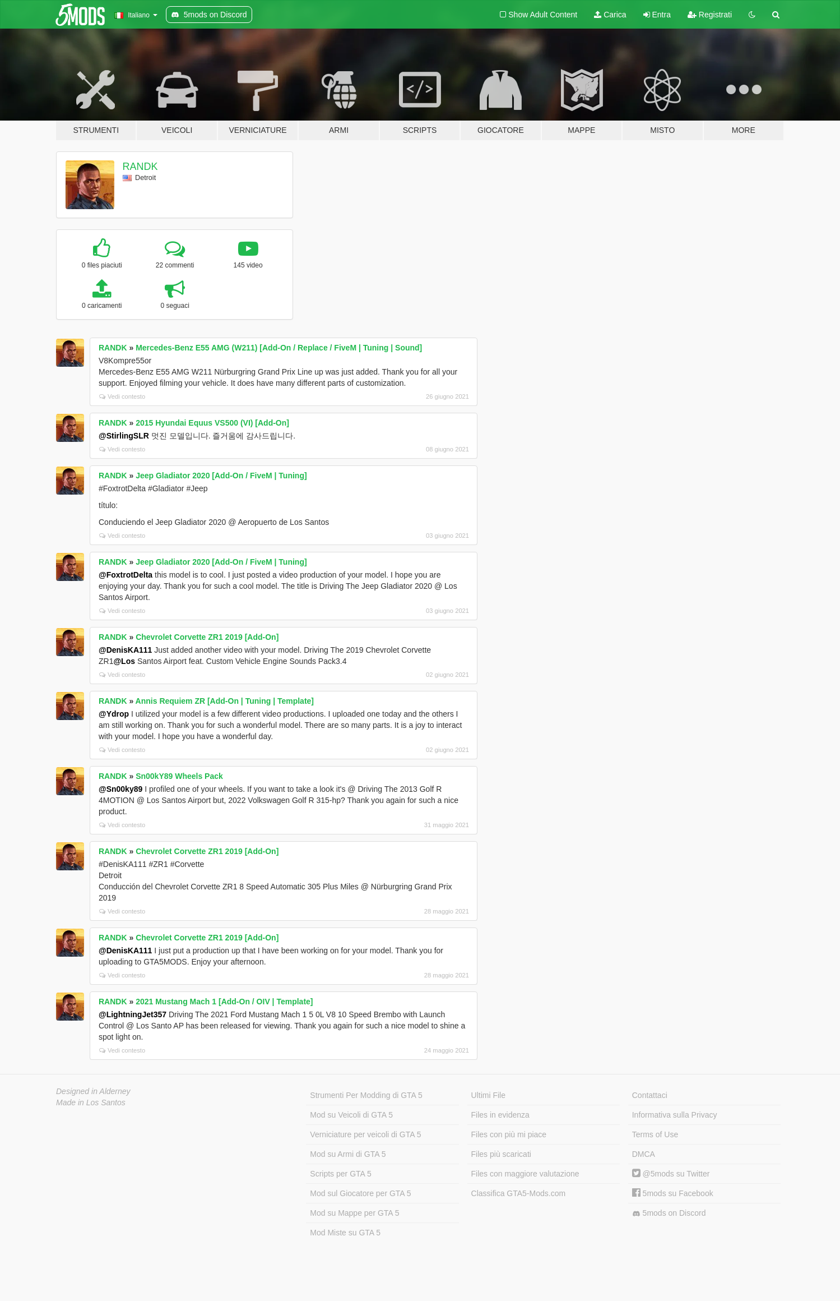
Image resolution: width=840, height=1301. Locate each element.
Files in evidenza (500, 1114)
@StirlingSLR (124, 435)
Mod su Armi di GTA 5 (348, 1154)
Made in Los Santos (91, 1102)
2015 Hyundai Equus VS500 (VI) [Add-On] (212, 422)
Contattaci (649, 1095)
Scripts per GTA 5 (340, 1173)
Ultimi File (488, 1095)
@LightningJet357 (132, 1014)
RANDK (140, 166)
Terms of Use (655, 1134)
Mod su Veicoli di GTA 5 (351, 1114)
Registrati (710, 14)
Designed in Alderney (93, 1091)
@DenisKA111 (125, 649)
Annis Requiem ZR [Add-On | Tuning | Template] (225, 700)
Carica (610, 14)
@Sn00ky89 (120, 789)
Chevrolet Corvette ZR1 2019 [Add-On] (207, 637)
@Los (124, 661)
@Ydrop (114, 713)
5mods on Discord (669, 1213)
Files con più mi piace (509, 1134)
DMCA (643, 1154)
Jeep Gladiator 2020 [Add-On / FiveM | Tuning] (221, 475)
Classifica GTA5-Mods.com (518, 1193)
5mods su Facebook (672, 1193)
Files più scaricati (501, 1154)
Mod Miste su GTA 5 (345, 1232)
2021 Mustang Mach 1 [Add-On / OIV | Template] (224, 1001)
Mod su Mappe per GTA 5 (354, 1212)
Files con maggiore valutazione (525, 1173)
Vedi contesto (122, 396)
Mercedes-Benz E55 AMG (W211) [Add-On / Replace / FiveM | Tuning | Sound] (279, 347)
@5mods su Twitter (671, 1174)
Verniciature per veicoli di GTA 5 (365, 1134)
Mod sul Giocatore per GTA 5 (360, 1193)
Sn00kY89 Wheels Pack (179, 776)
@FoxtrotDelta (125, 574)
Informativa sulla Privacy (674, 1114)
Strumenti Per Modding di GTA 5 (366, 1095)
